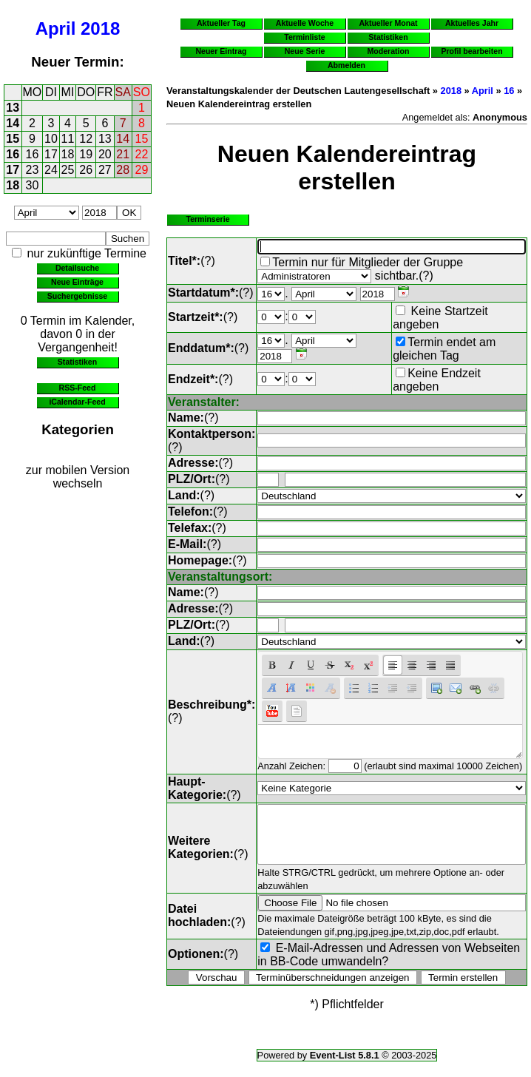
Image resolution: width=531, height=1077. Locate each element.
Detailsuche (77, 267)
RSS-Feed (77, 387)
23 (32, 169)
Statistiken (77, 361)
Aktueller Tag (221, 22)
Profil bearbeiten (471, 51)
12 (85, 138)
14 (12, 123)
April (55, 28)
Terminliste (304, 37)
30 (32, 185)
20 (105, 154)
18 (68, 154)
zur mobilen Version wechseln (78, 477)
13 (12, 107)
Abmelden (346, 65)
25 (68, 169)
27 (105, 169)
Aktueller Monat (388, 22)
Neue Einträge (77, 281)
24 (51, 169)
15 (12, 138)
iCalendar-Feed (77, 401)
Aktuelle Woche (305, 22)
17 (51, 154)
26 (85, 169)
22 (142, 154)
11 (68, 138)
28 (122, 169)
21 (122, 154)
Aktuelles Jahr (471, 22)
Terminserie (207, 219)
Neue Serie (305, 51)
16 (12, 154)
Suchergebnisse (77, 295)
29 (142, 169)
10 (51, 138)
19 (85, 154)
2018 (100, 28)
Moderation (389, 51)
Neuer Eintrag (220, 51)
